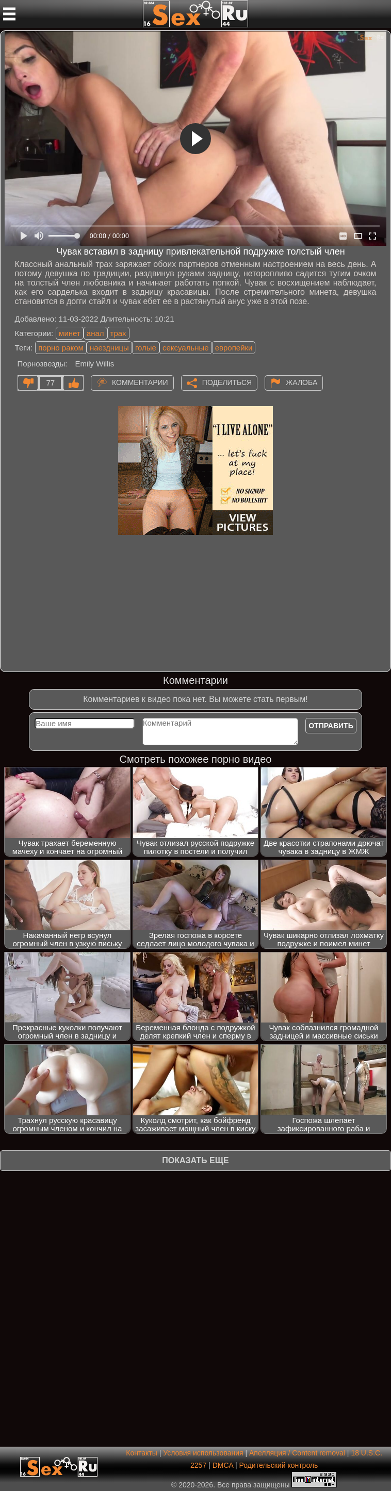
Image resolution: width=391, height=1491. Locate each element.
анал (95, 333)
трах (118, 333)
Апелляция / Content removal (297, 1453)
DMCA (223, 1465)
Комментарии (140, 382)
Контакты (141, 1453)
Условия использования (203, 1453)
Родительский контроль (278, 1465)
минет (69, 333)
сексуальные (185, 347)
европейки (234, 347)
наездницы (109, 347)
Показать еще (195, 1160)
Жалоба (301, 382)
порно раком (61, 347)
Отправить (330, 726)
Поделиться (227, 382)
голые (145, 347)
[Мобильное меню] (9, 14)
